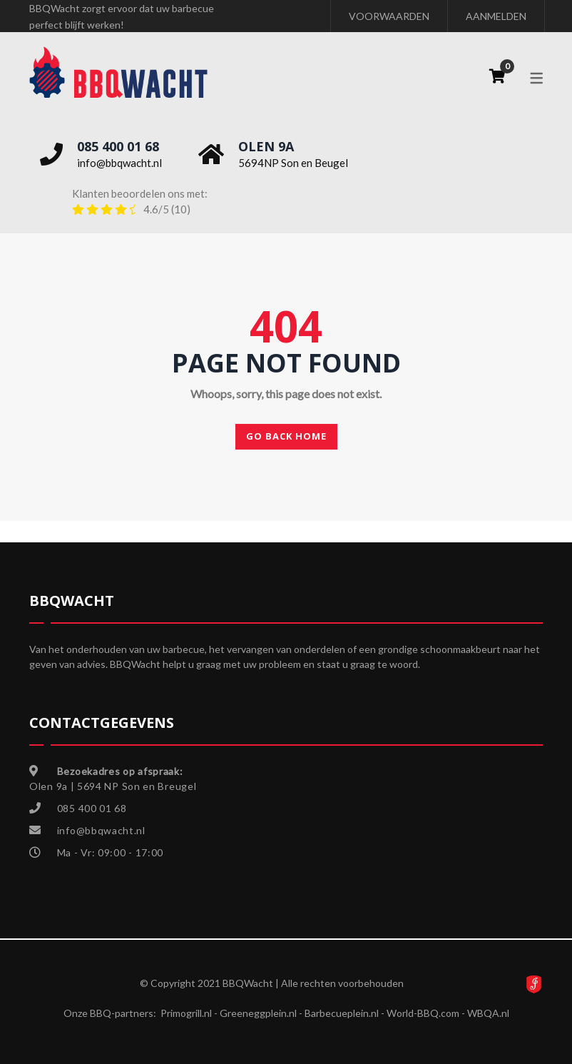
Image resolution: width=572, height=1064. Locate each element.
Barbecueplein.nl (342, 1013)
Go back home (286, 436)
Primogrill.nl (186, 1013)
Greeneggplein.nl (258, 1013)
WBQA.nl (488, 1013)
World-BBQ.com (423, 1013)
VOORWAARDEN (389, 16)
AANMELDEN (496, 16)
